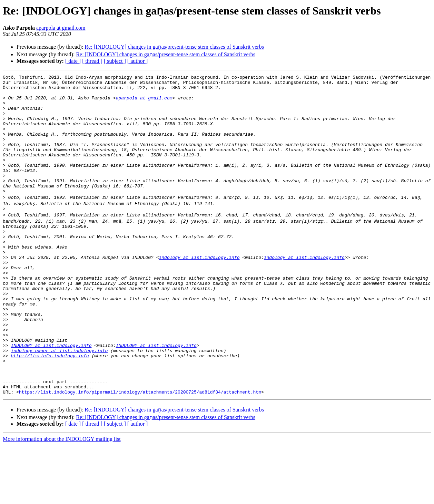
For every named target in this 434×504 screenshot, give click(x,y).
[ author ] (137, 61)
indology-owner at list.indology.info (59, 401)
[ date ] (73, 61)
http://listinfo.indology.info (50, 407)
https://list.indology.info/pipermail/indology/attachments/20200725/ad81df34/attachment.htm (140, 451)
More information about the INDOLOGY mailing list (62, 498)
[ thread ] (92, 61)
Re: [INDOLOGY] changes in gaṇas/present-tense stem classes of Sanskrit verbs (174, 47)
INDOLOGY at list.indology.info (51, 395)
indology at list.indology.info (199, 289)
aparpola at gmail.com (61, 28)
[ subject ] (115, 61)
